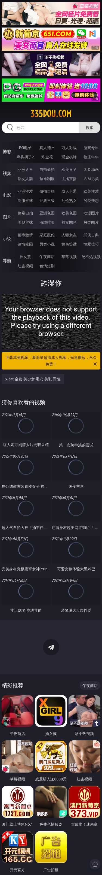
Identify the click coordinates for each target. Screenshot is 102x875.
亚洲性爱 (25, 191)
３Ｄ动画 (91, 169)
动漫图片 (91, 213)
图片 (7, 217)
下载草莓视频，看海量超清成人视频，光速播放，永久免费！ (51, 361)
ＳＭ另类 (91, 178)
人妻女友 (69, 234)
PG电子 (25, 147)
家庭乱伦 (47, 234)
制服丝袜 (25, 200)
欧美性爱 (91, 191)
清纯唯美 (47, 222)
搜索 (89, 127)
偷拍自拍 (47, 191)
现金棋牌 (69, 156)
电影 (7, 195)
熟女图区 (69, 222)
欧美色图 (69, 213)
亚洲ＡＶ (25, 169)
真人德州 (47, 147)
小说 (7, 239)
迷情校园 (25, 244)
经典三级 (47, 200)
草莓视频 (69, 256)
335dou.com (51, 113)
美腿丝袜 (25, 222)
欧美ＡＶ (69, 169)
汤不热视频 (91, 256)
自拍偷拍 (47, 169)
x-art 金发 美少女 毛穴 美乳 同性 (33, 379)
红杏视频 (25, 265)
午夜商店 (47, 256)
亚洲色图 (47, 213)
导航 (7, 261)
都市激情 (25, 234)
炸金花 (47, 156)
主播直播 (69, 178)
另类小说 (47, 244)
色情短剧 (47, 265)
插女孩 (25, 256)
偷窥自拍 (25, 213)
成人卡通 (69, 191)
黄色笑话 (69, 244)
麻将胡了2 (25, 156)
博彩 (7, 152)
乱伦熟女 (69, 200)
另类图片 (91, 222)
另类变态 (91, 200)
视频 (7, 173)
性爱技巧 (91, 244)
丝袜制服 (47, 178)
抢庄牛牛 (91, 156)
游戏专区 (91, 147)
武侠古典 (91, 234)
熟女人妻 (25, 178)
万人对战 (69, 147)
